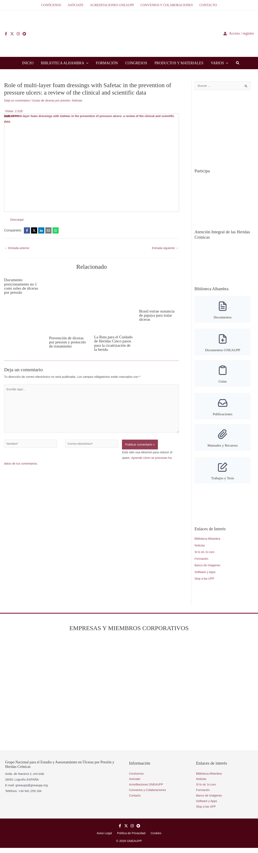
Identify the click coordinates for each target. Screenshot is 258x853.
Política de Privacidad (131, 838)
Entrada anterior (17, 248)
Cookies (154, 838)
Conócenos (137, 777)
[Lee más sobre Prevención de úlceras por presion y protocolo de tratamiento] (69, 303)
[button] (86, 63)
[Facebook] (6, 34)
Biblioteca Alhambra (208, 540)
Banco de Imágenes (208, 568)
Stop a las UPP (204, 582)
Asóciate (135, 783)
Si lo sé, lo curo (205, 554)
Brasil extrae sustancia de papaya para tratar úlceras (157, 315)
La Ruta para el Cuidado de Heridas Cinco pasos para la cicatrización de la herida (110, 345)
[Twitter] (12, 34)
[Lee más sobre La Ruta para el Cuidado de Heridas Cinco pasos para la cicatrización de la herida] (114, 303)
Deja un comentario (17, 100)
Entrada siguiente (165, 248)
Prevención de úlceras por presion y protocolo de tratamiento (68, 342)
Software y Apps (205, 575)
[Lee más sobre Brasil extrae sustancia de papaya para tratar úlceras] (159, 290)
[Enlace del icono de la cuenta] (238, 33)
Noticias (79, 100)
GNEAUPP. (12, 116)
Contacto (135, 800)
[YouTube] (24, 34)
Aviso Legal (106, 838)
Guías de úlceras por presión (53, 100)
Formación (201, 561)
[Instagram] (18, 34)
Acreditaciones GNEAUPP (147, 788)
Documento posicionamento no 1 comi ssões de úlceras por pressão (21, 286)
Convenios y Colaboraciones (148, 794)
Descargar (17, 219)
